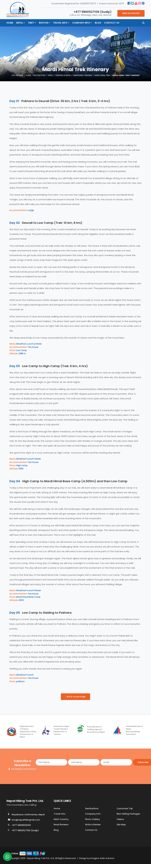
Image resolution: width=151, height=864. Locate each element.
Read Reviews (61, 824)
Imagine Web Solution (102, 858)
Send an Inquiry (131, 13)
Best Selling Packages (128, 813)
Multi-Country (61, 819)
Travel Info (60, 22)
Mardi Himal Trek (102, 75)
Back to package (76, 696)
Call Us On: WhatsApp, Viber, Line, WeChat (90, 13)
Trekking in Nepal (63, 75)
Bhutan (43, 22)
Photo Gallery (92, 819)
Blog (98, 22)
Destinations (39, 75)
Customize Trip (125, 808)
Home (9, 22)
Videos (120, 819)
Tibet (31, 22)
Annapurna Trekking (82, 75)
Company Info (81, 22)
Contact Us (111, 22)
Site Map (121, 824)
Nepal (19, 22)
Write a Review (93, 824)
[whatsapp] (7, 857)
